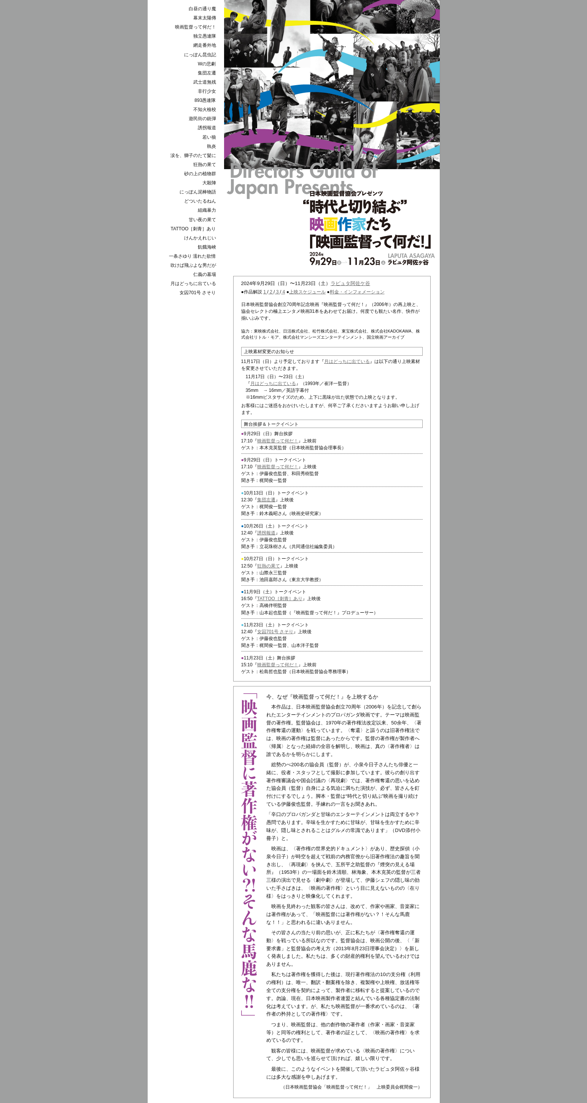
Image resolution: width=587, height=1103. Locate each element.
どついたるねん (200, 201)
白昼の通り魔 (202, 8)
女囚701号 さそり (275, 631)
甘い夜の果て (202, 219)
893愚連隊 (205, 100)
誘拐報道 (266, 533)
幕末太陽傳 (204, 18)
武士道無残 (204, 82)
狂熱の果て (268, 566)
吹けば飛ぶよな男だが (193, 265)
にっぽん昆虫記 (200, 54)
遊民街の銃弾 (202, 118)
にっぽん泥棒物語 (198, 192)
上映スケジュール (307, 292)
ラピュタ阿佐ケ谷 (350, 283)
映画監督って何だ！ (277, 441)
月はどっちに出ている (347, 361)
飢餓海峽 (207, 247)
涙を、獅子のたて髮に (193, 155)
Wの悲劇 (207, 64)
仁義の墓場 (204, 274)
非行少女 (207, 91)
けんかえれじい (200, 238)
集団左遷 (266, 499)
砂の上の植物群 (200, 173)
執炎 (211, 146)
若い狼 (209, 137)
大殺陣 (209, 182)
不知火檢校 (204, 109)
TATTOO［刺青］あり (279, 598)
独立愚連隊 (204, 36)
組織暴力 (207, 210)
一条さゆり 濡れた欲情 (192, 256)
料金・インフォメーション (357, 292)
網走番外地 (204, 45)
